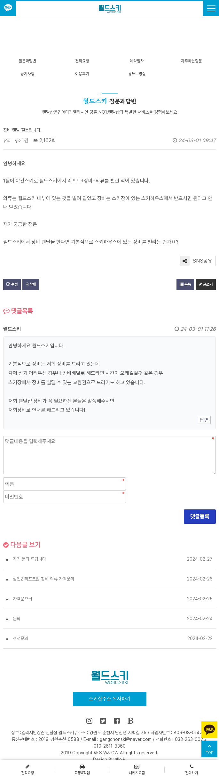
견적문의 (20, 638)
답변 (204, 420)
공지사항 (27, 74)
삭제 (31, 284)
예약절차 (137, 61)
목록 (185, 284)
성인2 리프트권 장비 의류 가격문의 (43, 578)
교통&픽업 (82, 769)
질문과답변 (27, 61)
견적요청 (82, 61)
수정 (12, 284)
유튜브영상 (137, 74)
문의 (16, 618)
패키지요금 (137, 769)
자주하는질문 (191, 61)
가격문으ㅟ (22, 598)
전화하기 (191, 769)
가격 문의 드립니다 (29, 559)
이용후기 (82, 74)
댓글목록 (18, 311)
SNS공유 (196, 261)
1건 (21, 140)
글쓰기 (206, 284)
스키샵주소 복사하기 (109, 699)
